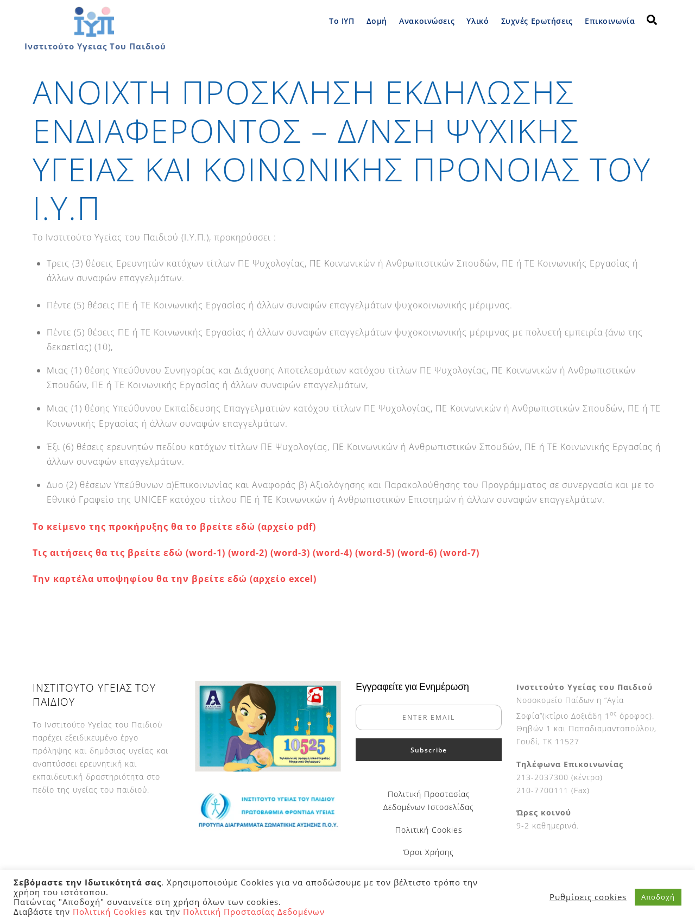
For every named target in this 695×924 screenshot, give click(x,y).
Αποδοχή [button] (658, 897)
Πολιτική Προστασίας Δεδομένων (254, 911)
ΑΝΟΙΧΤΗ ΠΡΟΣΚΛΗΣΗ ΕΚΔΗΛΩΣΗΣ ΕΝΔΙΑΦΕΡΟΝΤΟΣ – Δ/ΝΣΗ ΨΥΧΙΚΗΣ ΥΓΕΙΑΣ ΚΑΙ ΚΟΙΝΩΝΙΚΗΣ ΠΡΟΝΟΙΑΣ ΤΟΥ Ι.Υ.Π (342, 149)
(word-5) (375, 553)
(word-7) (459, 553)
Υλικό (477, 21)
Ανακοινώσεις (426, 21)
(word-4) (334, 553)
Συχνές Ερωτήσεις (537, 21)
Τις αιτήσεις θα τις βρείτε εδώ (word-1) (129, 553)
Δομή (377, 21)
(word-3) (290, 553)
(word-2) (248, 553)
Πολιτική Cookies (429, 830)
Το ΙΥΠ (341, 21)
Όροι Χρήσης (428, 852)
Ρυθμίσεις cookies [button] (588, 897)
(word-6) (418, 553)
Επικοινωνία (610, 21)
